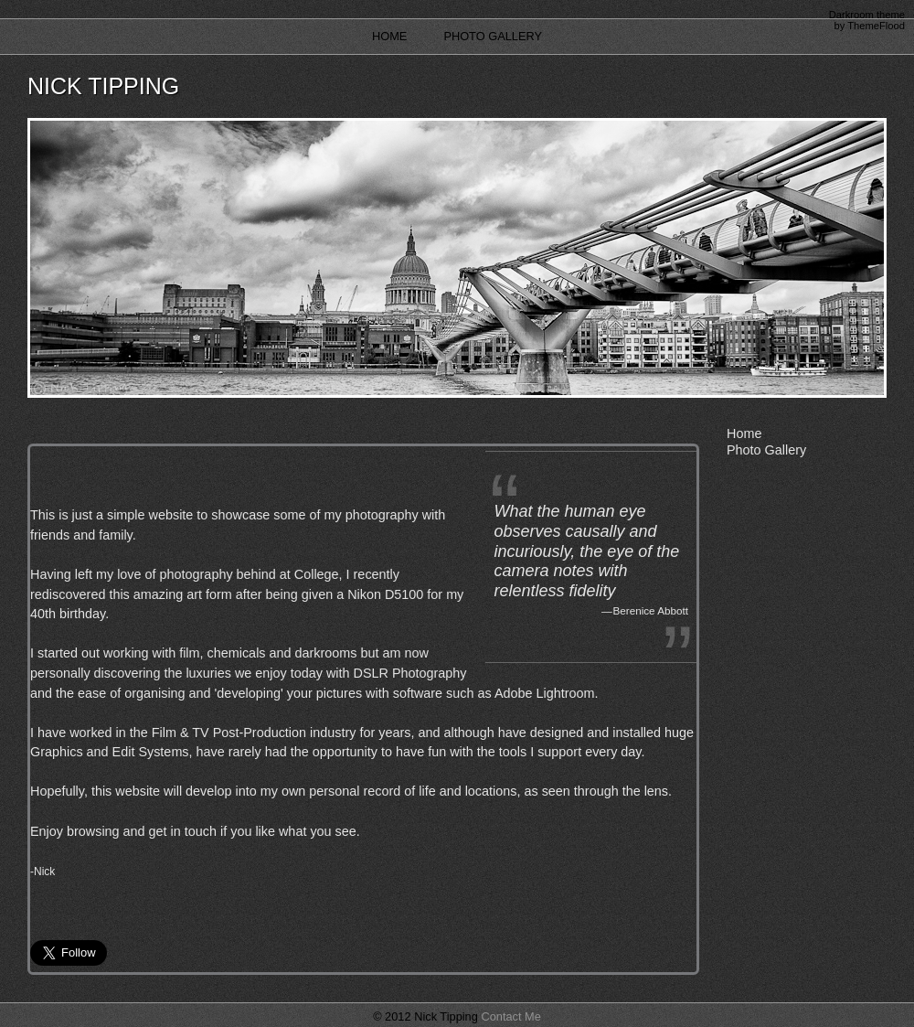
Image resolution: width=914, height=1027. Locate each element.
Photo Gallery (492, 36)
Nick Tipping (103, 86)
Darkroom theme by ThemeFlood (867, 20)
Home (389, 36)
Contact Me (510, 1016)
